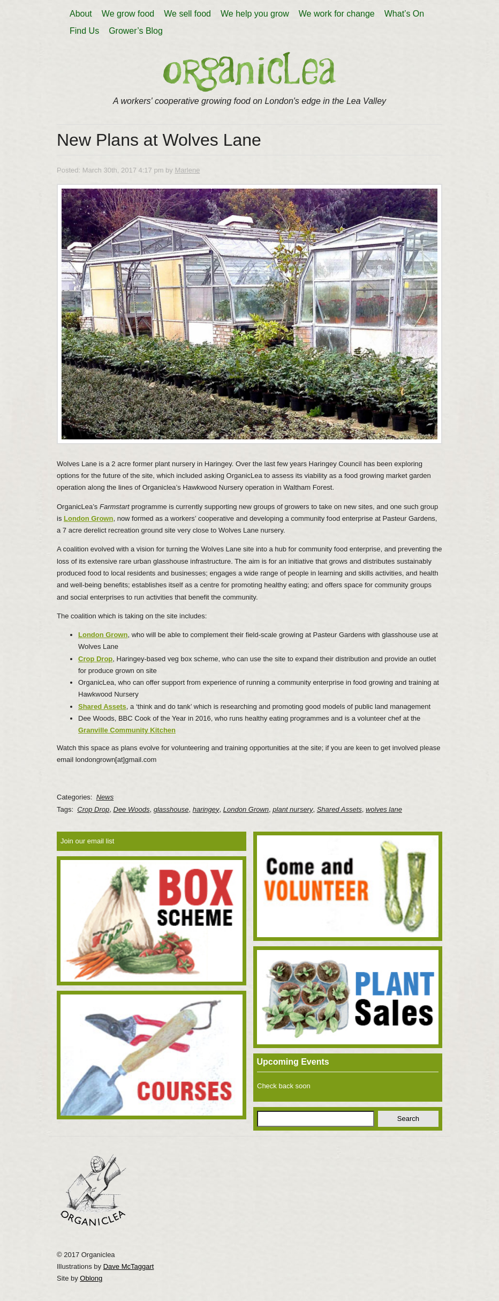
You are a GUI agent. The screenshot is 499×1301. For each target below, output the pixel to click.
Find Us (84, 30)
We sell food (187, 13)
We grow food (128, 13)
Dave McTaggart (128, 1266)
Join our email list (87, 841)
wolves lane (384, 809)
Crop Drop (95, 659)
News (105, 797)
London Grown (102, 635)
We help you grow (255, 13)
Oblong (91, 1278)
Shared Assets (102, 706)
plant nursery (293, 809)
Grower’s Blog (136, 30)
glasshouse (171, 809)
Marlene (187, 170)
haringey (206, 809)
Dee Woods (132, 809)
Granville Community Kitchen (127, 730)
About (81, 13)
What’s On (404, 13)
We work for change (337, 13)
